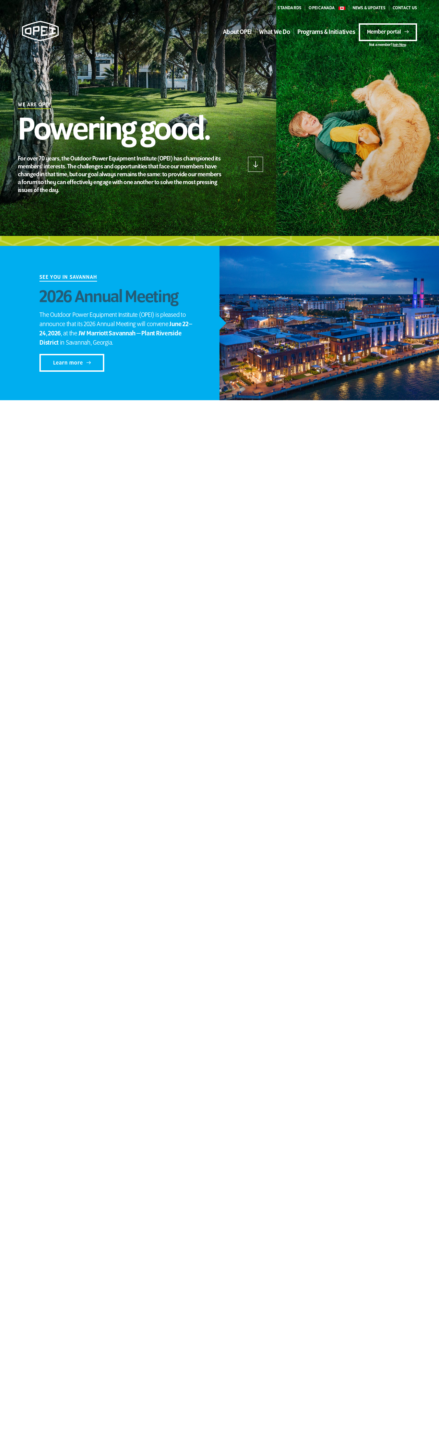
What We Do (274, 32)
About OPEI (237, 32)
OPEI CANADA (322, 8)
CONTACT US (405, 8)
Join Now (399, 45)
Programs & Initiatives (326, 32)
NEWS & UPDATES (369, 8)
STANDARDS (289, 8)
